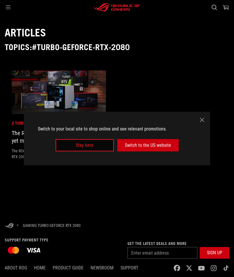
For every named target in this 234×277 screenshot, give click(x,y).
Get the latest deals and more (157, 243)
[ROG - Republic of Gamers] (117, 7)
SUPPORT (129, 268)
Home (40, 268)
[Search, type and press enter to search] (214, 7)
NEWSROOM (102, 268)
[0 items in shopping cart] (225, 7)
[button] (8, 7)
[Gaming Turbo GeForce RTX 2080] (52, 225)
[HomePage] (9, 226)
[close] (201, 119)
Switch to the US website (148, 145)
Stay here (84, 145)
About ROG (16, 268)
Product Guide (68, 268)
